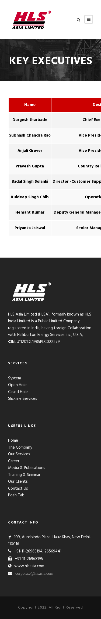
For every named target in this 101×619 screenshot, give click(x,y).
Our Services (19, 454)
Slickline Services (22, 398)
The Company (20, 447)
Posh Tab (16, 495)
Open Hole (17, 385)
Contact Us (18, 488)
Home (13, 440)
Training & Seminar (24, 475)
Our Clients (18, 481)
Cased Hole (18, 392)
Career (13, 461)
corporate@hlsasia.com (34, 573)
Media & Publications (26, 468)
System (14, 378)
